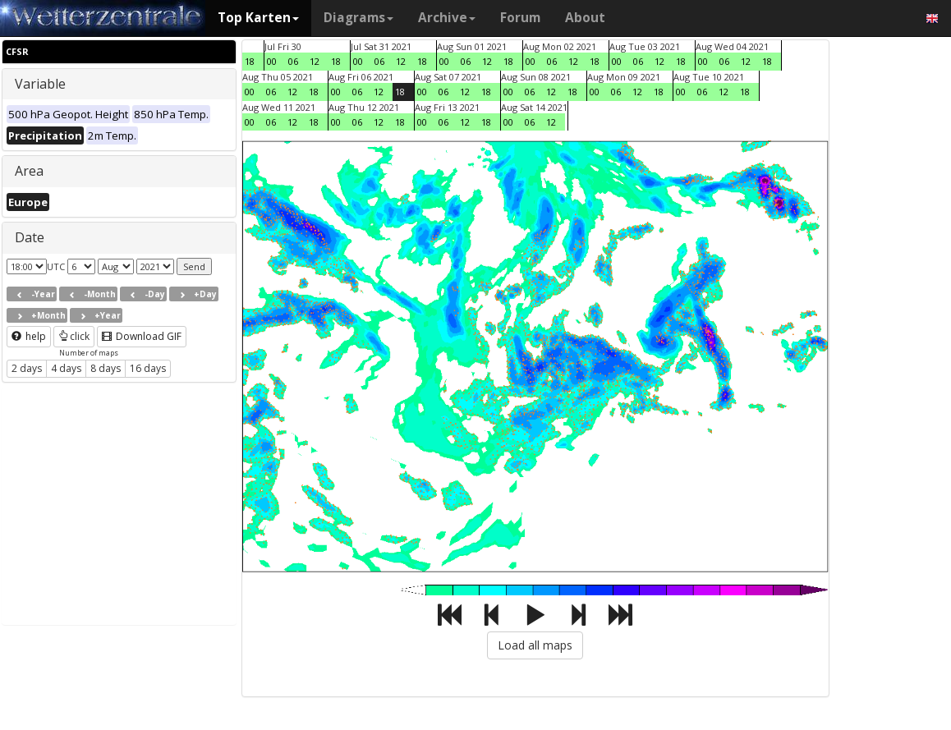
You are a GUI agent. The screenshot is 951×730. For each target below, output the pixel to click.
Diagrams (358, 17)
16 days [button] (148, 368)
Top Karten (258, 17)
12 (314, 61)
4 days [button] (66, 368)
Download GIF (141, 336)
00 (272, 61)
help (28, 336)
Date (29, 237)
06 (293, 61)
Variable (40, 84)
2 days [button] (26, 368)
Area (29, 171)
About (585, 17)
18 (250, 61)
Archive (447, 17)
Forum (520, 17)
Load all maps (535, 645)
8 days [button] (105, 368)
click (74, 336)
